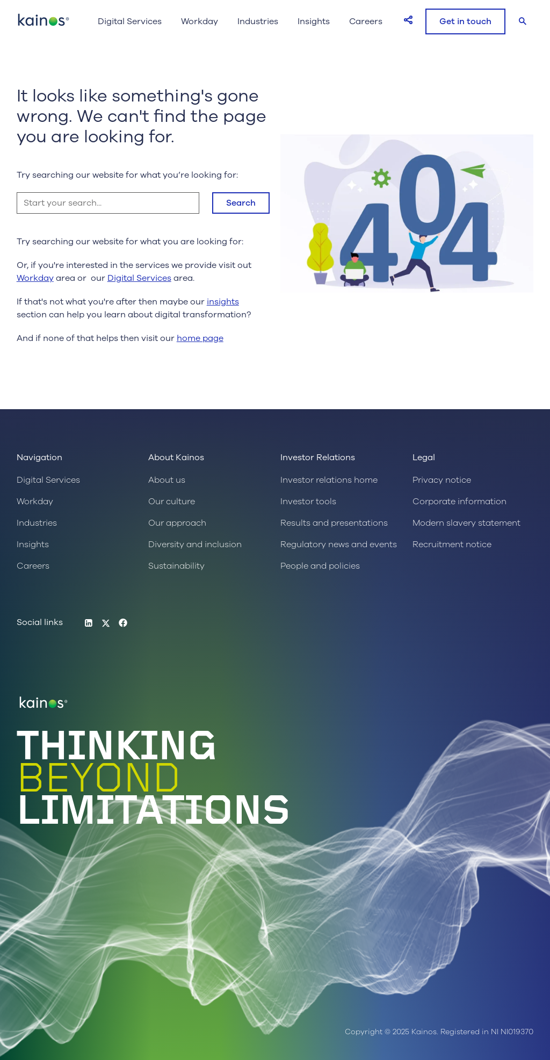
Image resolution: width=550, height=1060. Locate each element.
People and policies (320, 566)
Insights (314, 21)
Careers (365, 21)
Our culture (171, 501)
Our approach (177, 523)
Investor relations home (329, 480)
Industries (257, 21)
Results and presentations (334, 523)
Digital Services (130, 21)
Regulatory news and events (338, 544)
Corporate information (459, 501)
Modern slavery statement (466, 523)
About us (166, 480)
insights (223, 302)
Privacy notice (441, 480)
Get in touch (465, 21)
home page (200, 338)
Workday (199, 21)
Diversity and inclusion (195, 544)
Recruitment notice (451, 544)
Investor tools (308, 501)
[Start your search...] (108, 203)
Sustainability (176, 566)
